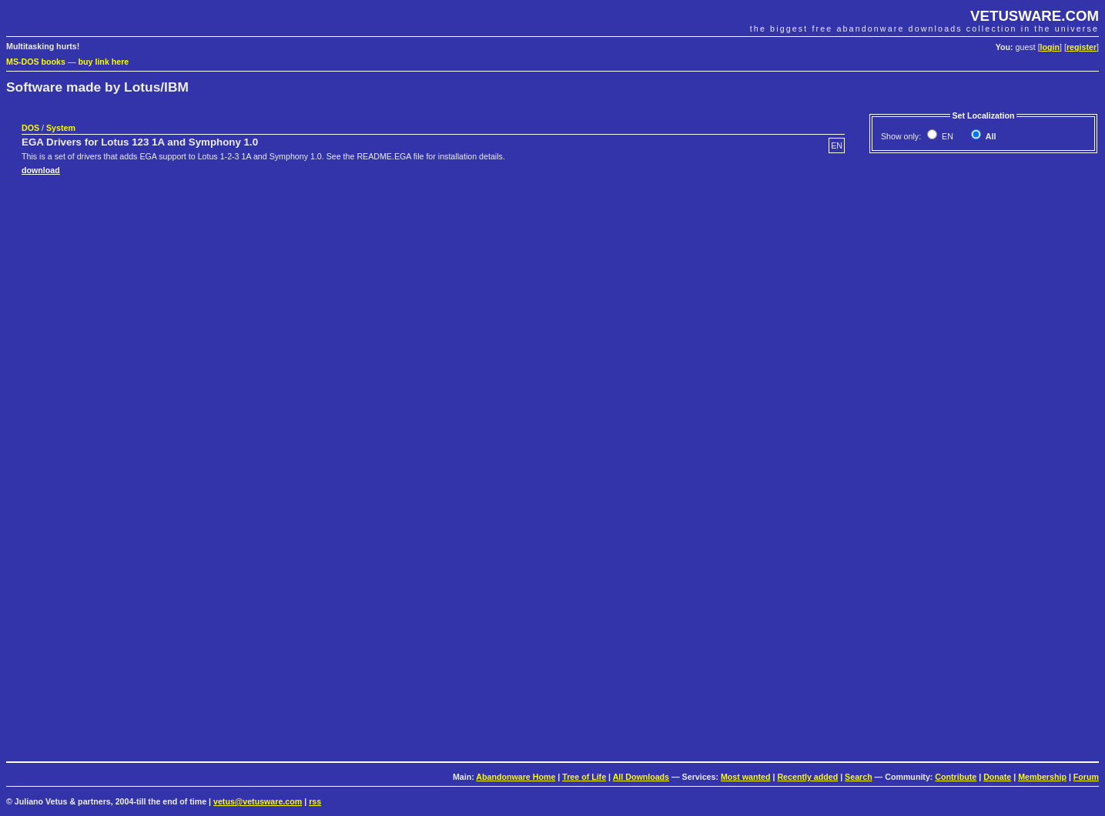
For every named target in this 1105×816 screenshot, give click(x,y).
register (1081, 47)
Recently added (807, 776)
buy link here (104, 61)
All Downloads (641, 776)
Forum (1086, 776)
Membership (1042, 776)
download (41, 170)
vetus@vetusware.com (257, 801)
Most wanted (746, 776)
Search (858, 776)
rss (315, 801)
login (1050, 47)
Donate (997, 776)
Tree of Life (584, 776)
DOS (30, 127)
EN (946, 136)
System (60, 127)
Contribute (955, 776)
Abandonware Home (515, 776)
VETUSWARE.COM (1034, 16)
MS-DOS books (35, 61)
